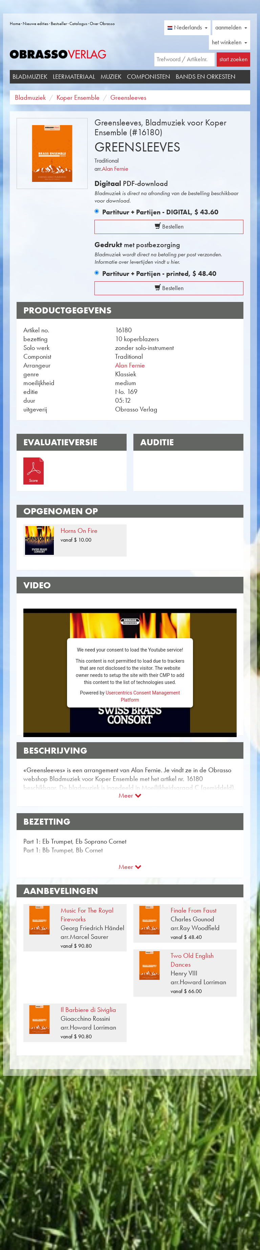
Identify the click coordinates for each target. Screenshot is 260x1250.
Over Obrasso (102, 23)
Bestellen (169, 226)
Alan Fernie (115, 168)
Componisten (148, 76)
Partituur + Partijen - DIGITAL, (160, 212)
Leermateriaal (74, 76)
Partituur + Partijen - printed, (159, 273)
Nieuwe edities (35, 23)
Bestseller (59, 23)
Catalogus (78, 23)
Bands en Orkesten (206, 76)
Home (15, 23)
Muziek (111, 76)
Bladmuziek (30, 76)
